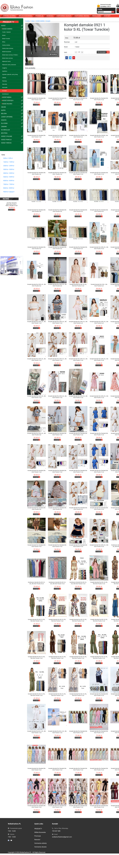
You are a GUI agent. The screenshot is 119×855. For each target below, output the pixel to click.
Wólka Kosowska (40, 832)
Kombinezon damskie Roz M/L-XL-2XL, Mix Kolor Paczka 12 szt (78, 583)
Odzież (32, 21)
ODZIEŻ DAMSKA (40, 21)
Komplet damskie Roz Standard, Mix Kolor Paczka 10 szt (36, 99)
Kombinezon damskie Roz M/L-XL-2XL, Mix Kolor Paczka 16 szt (57, 583)
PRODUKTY (38, 829)
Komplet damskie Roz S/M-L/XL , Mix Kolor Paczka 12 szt (36, 322)
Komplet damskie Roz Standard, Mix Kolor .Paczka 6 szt (57, 173)
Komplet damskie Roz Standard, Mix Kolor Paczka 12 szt (99, 173)
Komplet (48, 21)
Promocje (37, 836)
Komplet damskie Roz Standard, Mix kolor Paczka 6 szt (36, 173)
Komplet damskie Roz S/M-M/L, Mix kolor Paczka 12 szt (57, 136)
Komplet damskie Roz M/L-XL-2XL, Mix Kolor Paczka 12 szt (78, 285)
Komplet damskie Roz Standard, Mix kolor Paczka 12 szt (36, 136)
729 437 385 (56, 831)
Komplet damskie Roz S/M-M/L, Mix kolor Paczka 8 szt (78, 136)
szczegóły (10, 206)
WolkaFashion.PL (25, 852)
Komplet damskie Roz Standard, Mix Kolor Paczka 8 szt (36, 210)
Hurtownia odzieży (40, 843)
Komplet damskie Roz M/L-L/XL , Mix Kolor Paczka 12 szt (36, 732)
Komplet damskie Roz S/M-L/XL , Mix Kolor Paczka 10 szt (99, 247)
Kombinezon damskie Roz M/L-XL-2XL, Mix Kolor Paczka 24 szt (36, 583)
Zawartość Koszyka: (105, 5)
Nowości (37, 839)
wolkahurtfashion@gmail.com (62, 837)
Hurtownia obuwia (40, 847)
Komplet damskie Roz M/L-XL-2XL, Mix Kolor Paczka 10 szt (78, 694)
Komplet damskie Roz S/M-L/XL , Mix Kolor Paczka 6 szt (78, 322)
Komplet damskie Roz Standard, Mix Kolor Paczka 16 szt (99, 694)
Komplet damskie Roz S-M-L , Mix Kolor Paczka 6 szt (99, 285)
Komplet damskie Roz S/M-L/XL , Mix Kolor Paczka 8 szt (36, 285)
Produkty (27, 21)
